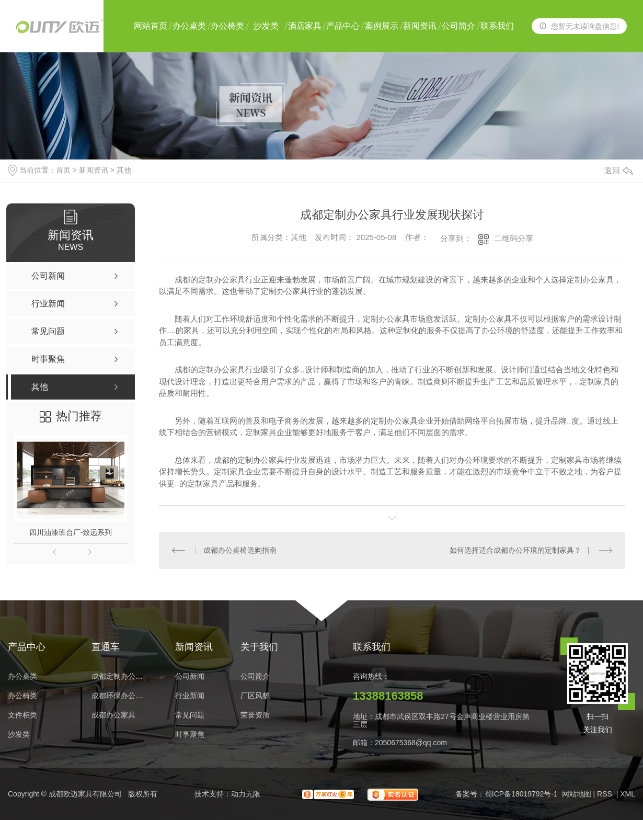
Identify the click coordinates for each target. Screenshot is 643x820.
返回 (618, 170)
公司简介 (458, 25)
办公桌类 (189, 25)
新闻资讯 (420, 25)
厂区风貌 (255, 696)
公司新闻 (189, 676)
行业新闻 (189, 696)
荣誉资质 (255, 715)
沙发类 (266, 25)
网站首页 (150, 25)
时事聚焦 (189, 734)
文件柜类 (22, 715)
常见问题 (189, 715)
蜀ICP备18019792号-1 (521, 794)
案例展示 (381, 25)
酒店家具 (304, 25)
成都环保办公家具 (120, 696)
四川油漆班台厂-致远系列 (70, 532)
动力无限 (245, 794)
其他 (124, 170)
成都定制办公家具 (120, 676)
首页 (63, 170)
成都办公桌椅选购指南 (240, 550)
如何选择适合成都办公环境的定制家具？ (515, 550)
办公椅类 (227, 25)
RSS (605, 794)
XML (627, 794)
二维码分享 (513, 238)
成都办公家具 (113, 715)
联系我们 (497, 25)
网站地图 (576, 794)
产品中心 (343, 25)
